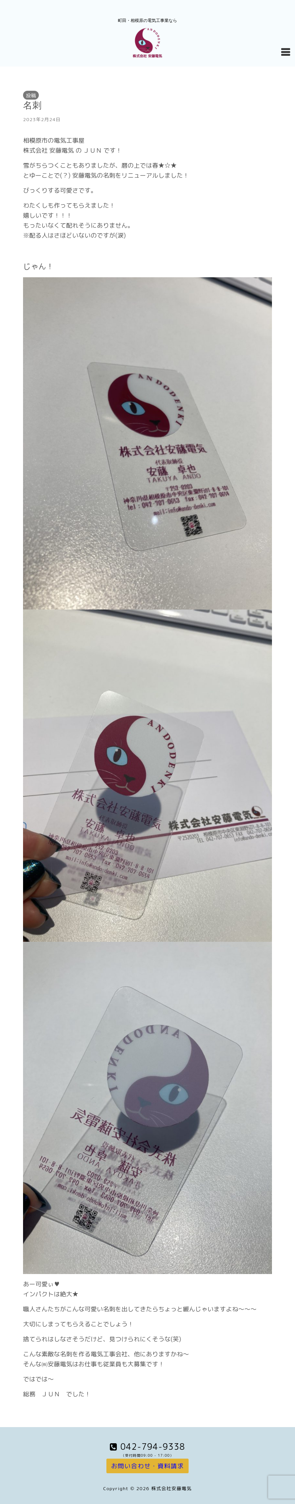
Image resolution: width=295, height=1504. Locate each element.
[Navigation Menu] (285, 51)
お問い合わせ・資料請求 (147, 1466)
